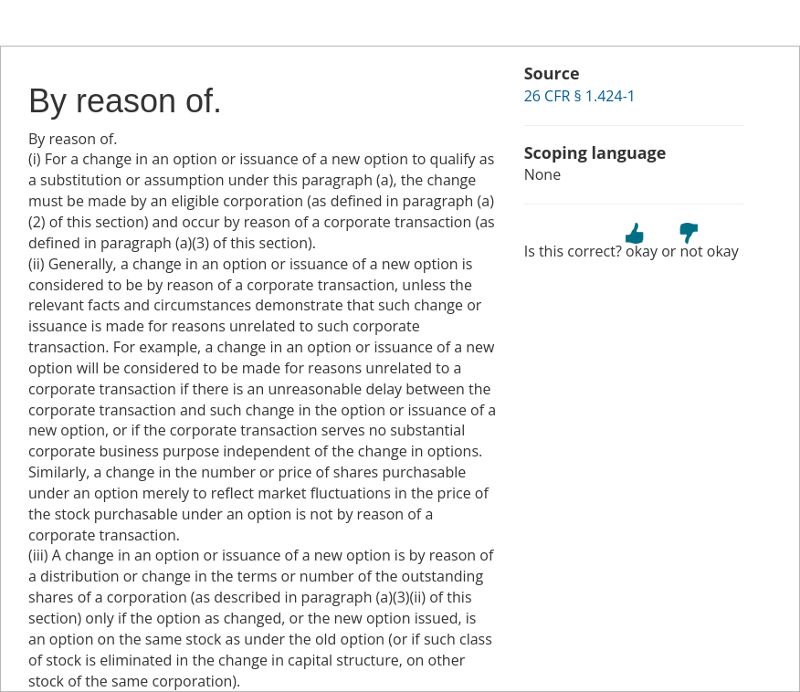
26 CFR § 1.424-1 (580, 96)
